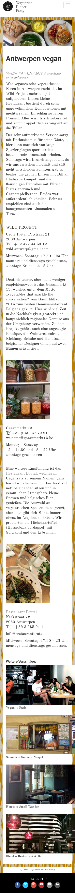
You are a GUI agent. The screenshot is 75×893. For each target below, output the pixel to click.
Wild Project (17, 94)
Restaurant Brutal (21, 474)
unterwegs (21, 77)
